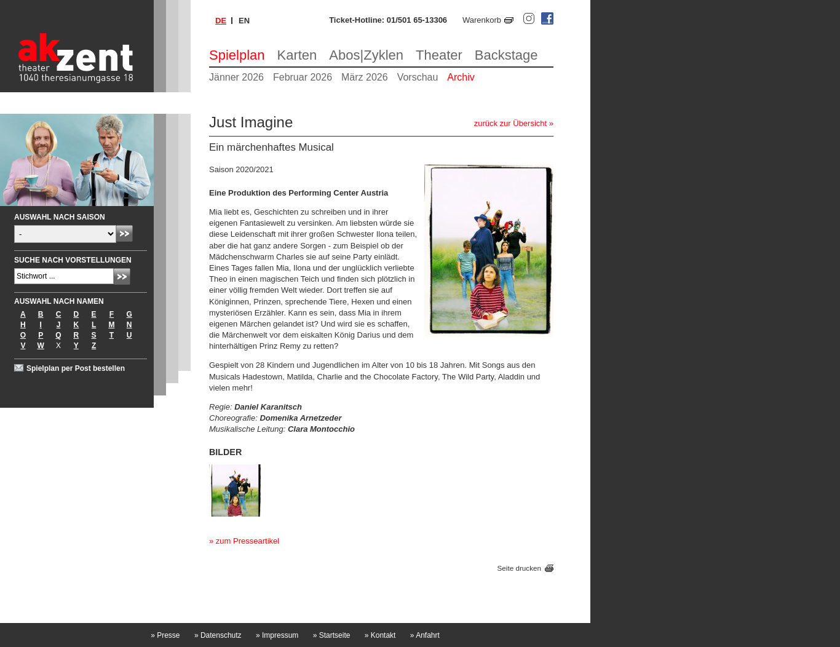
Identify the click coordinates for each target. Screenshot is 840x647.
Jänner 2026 (236, 77)
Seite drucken (519, 568)
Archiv (460, 77)
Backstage (506, 55)
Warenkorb (481, 20)
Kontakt (380, 635)
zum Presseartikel (247, 541)
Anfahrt (425, 635)
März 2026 (364, 77)
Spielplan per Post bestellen (75, 368)
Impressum (277, 635)
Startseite (332, 635)
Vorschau (417, 77)
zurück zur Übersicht (510, 123)
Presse (165, 635)
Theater (439, 55)
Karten (297, 55)
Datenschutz (218, 635)
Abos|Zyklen (366, 55)
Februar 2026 (302, 77)
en (244, 20)
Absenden (124, 233)
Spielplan (237, 55)
